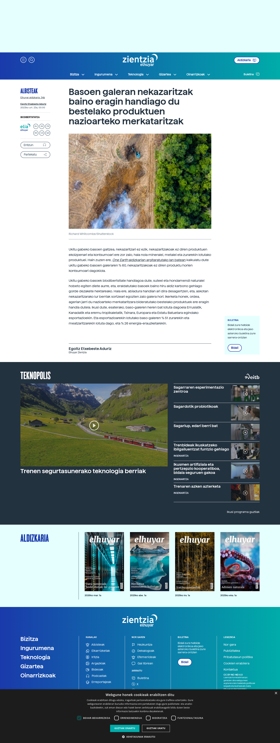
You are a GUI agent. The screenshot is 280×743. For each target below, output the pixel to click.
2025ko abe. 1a (138, 595)
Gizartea (31, 666)
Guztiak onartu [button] (124, 728)
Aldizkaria (246, 60)
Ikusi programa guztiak (243, 512)
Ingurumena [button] (106, 74)
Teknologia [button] (138, 74)
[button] (23, 60)
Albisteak (29, 90)
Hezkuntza (142, 645)
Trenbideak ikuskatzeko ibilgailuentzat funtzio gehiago (201, 447)
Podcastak (96, 676)
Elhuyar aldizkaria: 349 (32, 97)
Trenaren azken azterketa (197, 486)
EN (36, 133)
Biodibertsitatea (30, 117)
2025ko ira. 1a (182, 595)
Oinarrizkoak (38, 675)
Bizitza (29, 639)
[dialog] (140, 716)
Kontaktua (231, 669)
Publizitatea (232, 650)
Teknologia (35, 657)
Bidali (234, 348)
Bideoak (94, 670)
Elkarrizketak (98, 651)
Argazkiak (95, 664)
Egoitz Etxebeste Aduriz (33, 104)
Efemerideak (144, 657)
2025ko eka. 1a (228, 595)
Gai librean (142, 664)
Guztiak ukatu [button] (155, 728)
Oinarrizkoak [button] (198, 74)
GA (47, 133)
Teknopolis (35, 375)
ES (42, 126)
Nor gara (230, 644)
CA (41, 133)
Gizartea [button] (168, 74)
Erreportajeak (98, 682)
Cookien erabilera (236, 663)
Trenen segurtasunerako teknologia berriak (83, 471)
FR (48, 126)
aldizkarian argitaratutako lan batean (149, 260)
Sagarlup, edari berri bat (196, 426)
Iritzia (92, 657)
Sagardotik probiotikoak (196, 406)
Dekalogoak (143, 651)
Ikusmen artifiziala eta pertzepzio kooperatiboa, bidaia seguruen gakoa (197, 468)
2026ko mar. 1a (93, 595)
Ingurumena (37, 648)
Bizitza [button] (77, 74)
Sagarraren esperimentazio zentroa (199, 389)
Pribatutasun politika (238, 657)
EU (36, 126)
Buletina (252, 74)
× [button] (275, 693)
